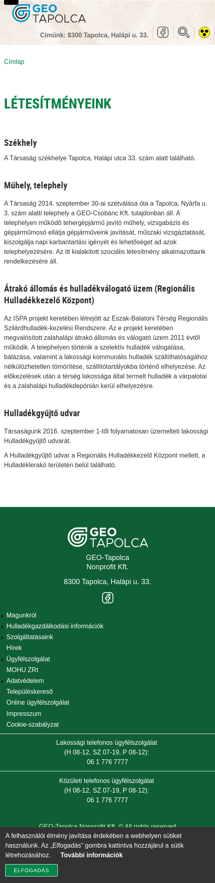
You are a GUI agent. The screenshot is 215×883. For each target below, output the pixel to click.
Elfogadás (31, 875)
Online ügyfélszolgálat (37, 702)
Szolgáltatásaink (29, 637)
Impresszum (23, 713)
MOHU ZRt (22, 669)
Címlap (14, 61)
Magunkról (21, 615)
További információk (92, 859)
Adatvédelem (25, 680)
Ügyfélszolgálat (28, 659)
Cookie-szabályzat (32, 724)
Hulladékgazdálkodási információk (54, 626)
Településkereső (29, 691)
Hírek (14, 647)
